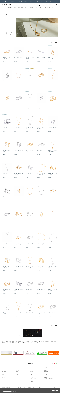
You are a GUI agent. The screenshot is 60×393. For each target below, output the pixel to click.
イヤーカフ (31, 7)
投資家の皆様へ (46, 371)
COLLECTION (20, 1)
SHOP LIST (36, 1)
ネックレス (46, 7)
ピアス (22, 7)
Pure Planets (4, 341)
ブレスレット (51, 7)
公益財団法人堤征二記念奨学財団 (48, 378)
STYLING (25, 1)
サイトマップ (19, 387)
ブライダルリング (16, 7)
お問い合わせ (46, 377)
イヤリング (26, 7)
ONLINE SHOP (52, 1)
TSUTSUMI (5, 1)
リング (4, 7)
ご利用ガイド (35, 4)
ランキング (17, 374)
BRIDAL (31, 1)
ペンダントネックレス (39, 7)
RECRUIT (46, 1)
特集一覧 (17, 370)
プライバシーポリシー (39, 387)
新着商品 (17, 371)
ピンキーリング (9, 7)
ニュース (45, 374)
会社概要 (45, 370)
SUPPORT (41, 1)
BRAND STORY (13, 1)
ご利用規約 (24, 387)
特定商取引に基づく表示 (31, 387)
